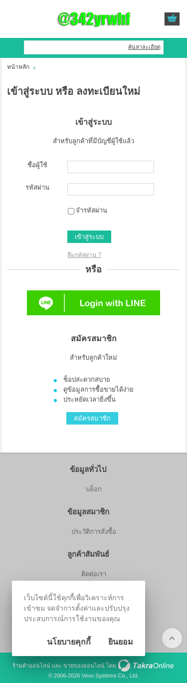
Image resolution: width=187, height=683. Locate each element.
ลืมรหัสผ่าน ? (84, 254)
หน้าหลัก (18, 66)
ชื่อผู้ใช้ (37, 165)
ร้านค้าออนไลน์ (31, 666)
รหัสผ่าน (37, 187)
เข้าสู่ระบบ (89, 236)
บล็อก (94, 489)
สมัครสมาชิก (92, 418)
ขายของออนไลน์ (84, 666)
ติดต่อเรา (93, 574)
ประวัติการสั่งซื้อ (93, 531)
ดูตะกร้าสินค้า (172, 19)
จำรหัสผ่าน (91, 210)
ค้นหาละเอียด (144, 47)
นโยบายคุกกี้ (69, 642)
